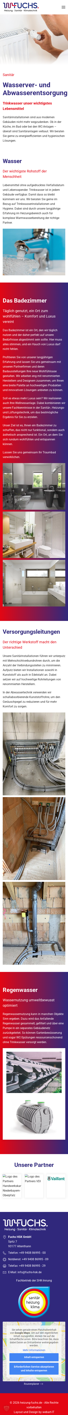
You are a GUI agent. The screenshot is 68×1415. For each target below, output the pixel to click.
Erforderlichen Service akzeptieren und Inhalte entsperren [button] (34, 1368)
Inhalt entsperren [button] (34, 1357)
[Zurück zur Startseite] (21, 7)
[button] (63, 7)
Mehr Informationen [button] (34, 1350)
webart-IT (48, 1412)
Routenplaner (31, 1383)
